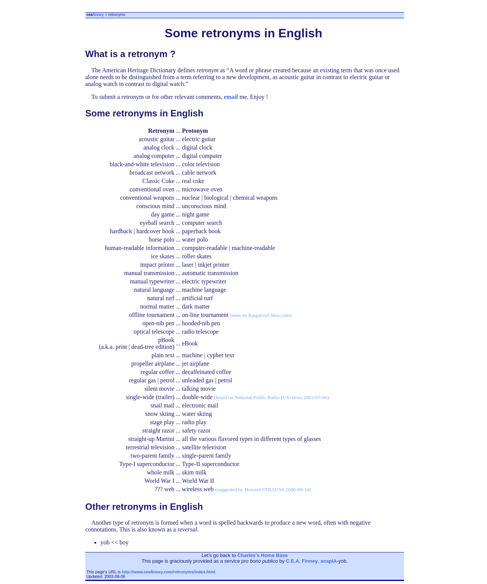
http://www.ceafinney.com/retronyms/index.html (168, 572)
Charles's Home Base (262, 555)
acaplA (328, 561)
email (231, 97)
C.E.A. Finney (302, 561)
